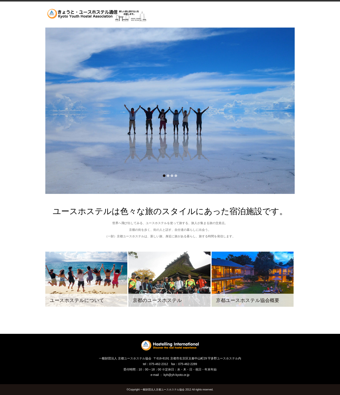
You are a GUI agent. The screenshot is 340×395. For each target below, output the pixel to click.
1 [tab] (164, 175)
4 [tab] (176, 175)
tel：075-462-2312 (155, 364)
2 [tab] (168, 175)
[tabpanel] (170, 111)
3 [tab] (172, 175)
